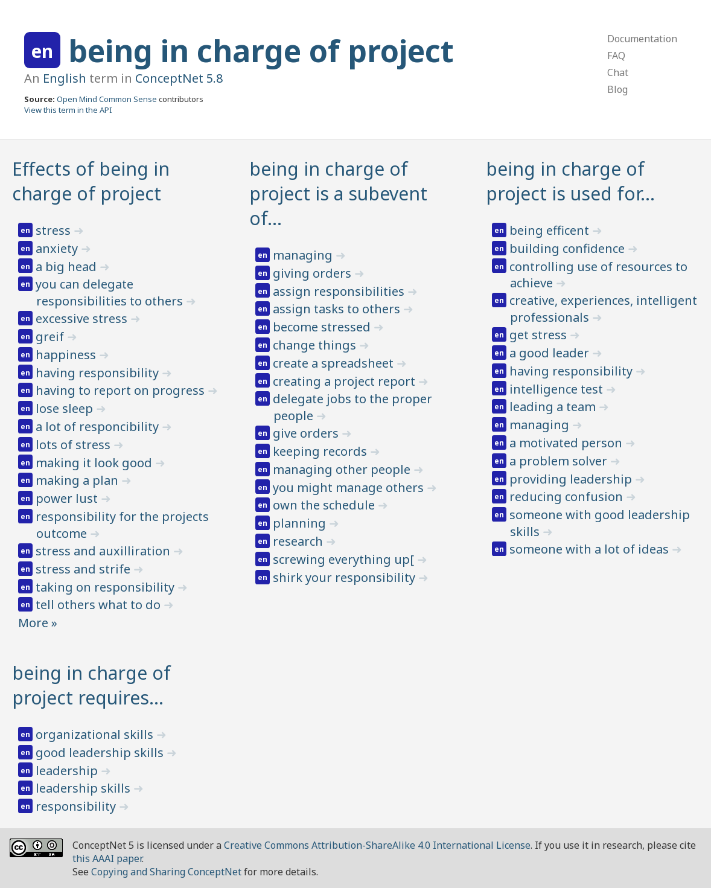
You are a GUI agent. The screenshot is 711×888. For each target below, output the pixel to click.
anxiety (58, 248)
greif (51, 336)
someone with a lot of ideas (590, 549)
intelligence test (557, 389)
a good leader (550, 353)
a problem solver (559, 461)
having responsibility (99, 373)
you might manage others (350, 487)
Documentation (642, 38)
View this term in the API (68, 109)
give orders (307, 433)
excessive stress (83, 318)
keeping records (321, 451)
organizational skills (96, 734)
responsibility (77, 806)
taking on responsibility (106, 587)
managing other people (343, 469)
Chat (617, 72)
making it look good (95, 463)
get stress (539, 335)
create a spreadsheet (335, 363)
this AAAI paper (107, 858)
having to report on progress (122, 390)
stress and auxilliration (104, 551)
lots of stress (74, 444)
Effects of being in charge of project (91, 181)
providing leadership (572, 479)
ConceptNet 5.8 (179, 78)
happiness (67, 355)
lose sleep (66, 408)
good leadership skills (101, 752)
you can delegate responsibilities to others (111, 292)
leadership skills (84, 788)
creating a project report (345, 381)
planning (301, 523)
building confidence (568, 248)
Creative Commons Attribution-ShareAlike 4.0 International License (377, 845)
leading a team (554, 406)
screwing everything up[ (345, 559)
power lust (68, 498)
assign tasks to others (338, 309)
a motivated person (567, 443)
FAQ (616, 55)
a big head (68, 266)
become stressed (323, 327)
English (64, 78)
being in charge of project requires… (91, 685)
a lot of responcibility (99, 426)
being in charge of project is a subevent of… (338, 193)
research (299, 541)
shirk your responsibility (345, 577)
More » (37, 623)
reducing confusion (567, 496)
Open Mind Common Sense (107, 99)
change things (316, 345)
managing (304, 255)
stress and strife (84, 569)
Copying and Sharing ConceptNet (166, 871)
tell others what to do (100, 604)
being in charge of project (261, 50)
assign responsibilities (340, 291)
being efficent (550, 230)
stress (55, 230)
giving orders (313, 273)
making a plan (78, 480)
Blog (617, 89)
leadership (68, 770)
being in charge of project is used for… (570, 181)
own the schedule (325, 505)
